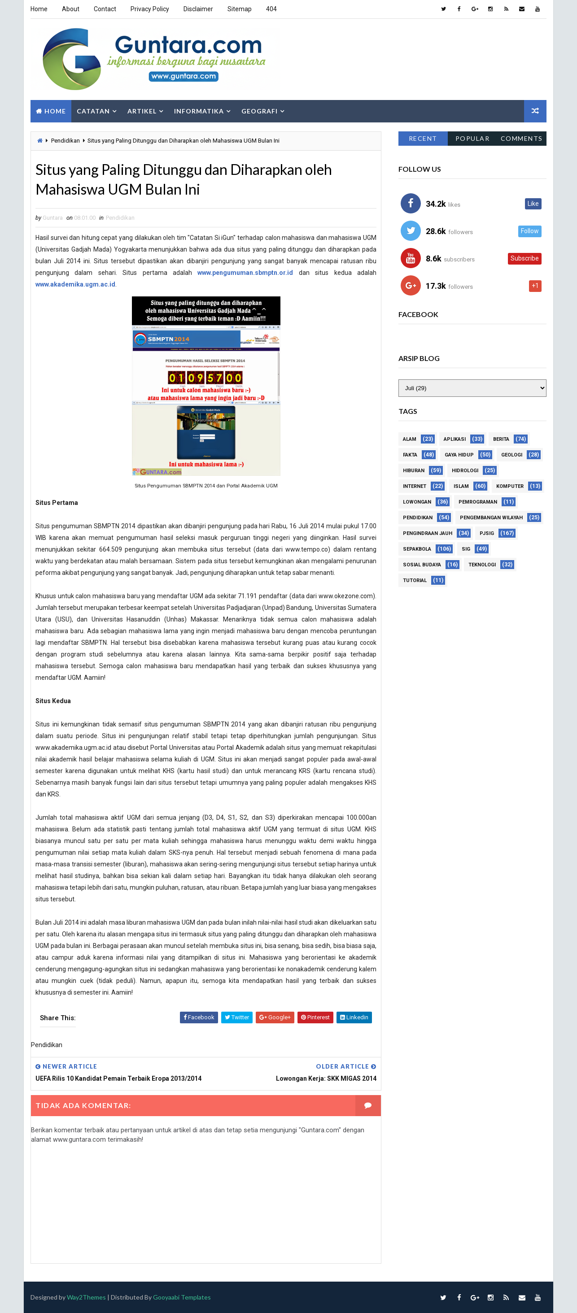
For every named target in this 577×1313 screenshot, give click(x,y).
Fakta (410, 455)
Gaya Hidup (459, 455)
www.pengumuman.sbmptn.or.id (245, 272)
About (70, 9)
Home (39, 9)
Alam (409, 440)
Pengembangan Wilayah (491, 518)
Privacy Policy (150, 9)
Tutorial (415, 581)
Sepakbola (417, 549)
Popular (472, 138)
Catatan (93, 111)
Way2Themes (86, 1297)
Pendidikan (65, 140)
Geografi (259, 111)
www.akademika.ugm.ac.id (75, 284)
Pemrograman (478, 502)
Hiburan (413, 471)
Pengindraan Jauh (427, 534)
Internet (414, 487)
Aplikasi (455, 440)
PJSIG (487, 534)
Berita (501, 440)
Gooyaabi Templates (182, 1297)
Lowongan (417, 502)
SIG (466, 549)
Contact (105, 9)
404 (271, 9)
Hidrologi (465, 471)
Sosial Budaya (422, 565)
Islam (461, 487)
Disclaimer (198, 9)
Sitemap (239, 9)
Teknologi (482, 565)
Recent (423, 138)
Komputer (510, 487)
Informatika (199, 111)
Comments (522, 138)
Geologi (511, 455)
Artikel (142, 111)
